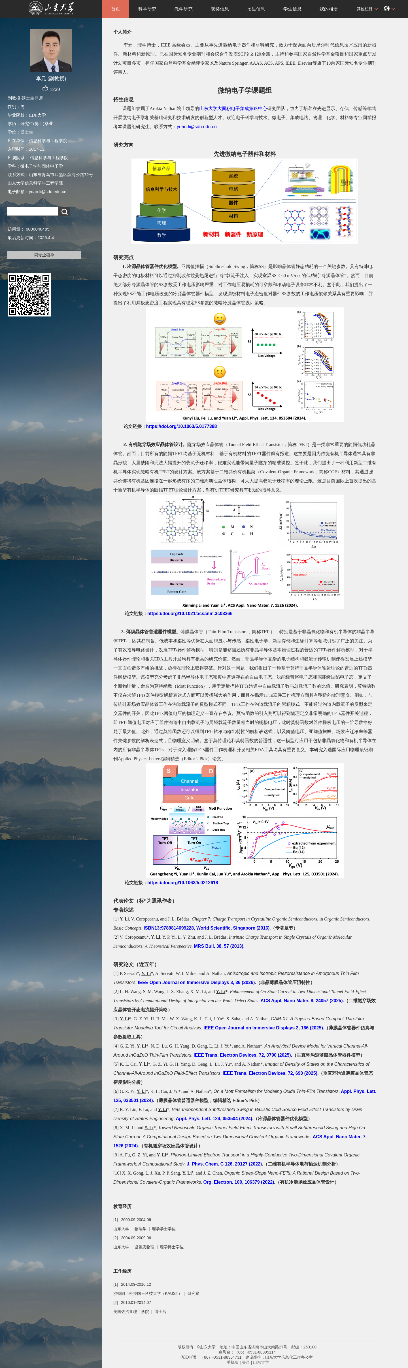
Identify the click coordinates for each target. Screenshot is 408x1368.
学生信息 (292, 9)
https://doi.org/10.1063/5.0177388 (181, 426)
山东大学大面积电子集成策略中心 (233, 108)
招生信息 (256, 9)
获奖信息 (220, 9)
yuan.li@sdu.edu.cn (197, 126)
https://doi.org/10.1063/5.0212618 (182, 882)
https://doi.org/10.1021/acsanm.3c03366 (190, 613)
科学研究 (147, 9)
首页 (115, 9)
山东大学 (261, 1362)
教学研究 (184, 9)
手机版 (233, 1362)
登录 (246, 1362)
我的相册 (329, 9)
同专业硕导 (44, 255)
